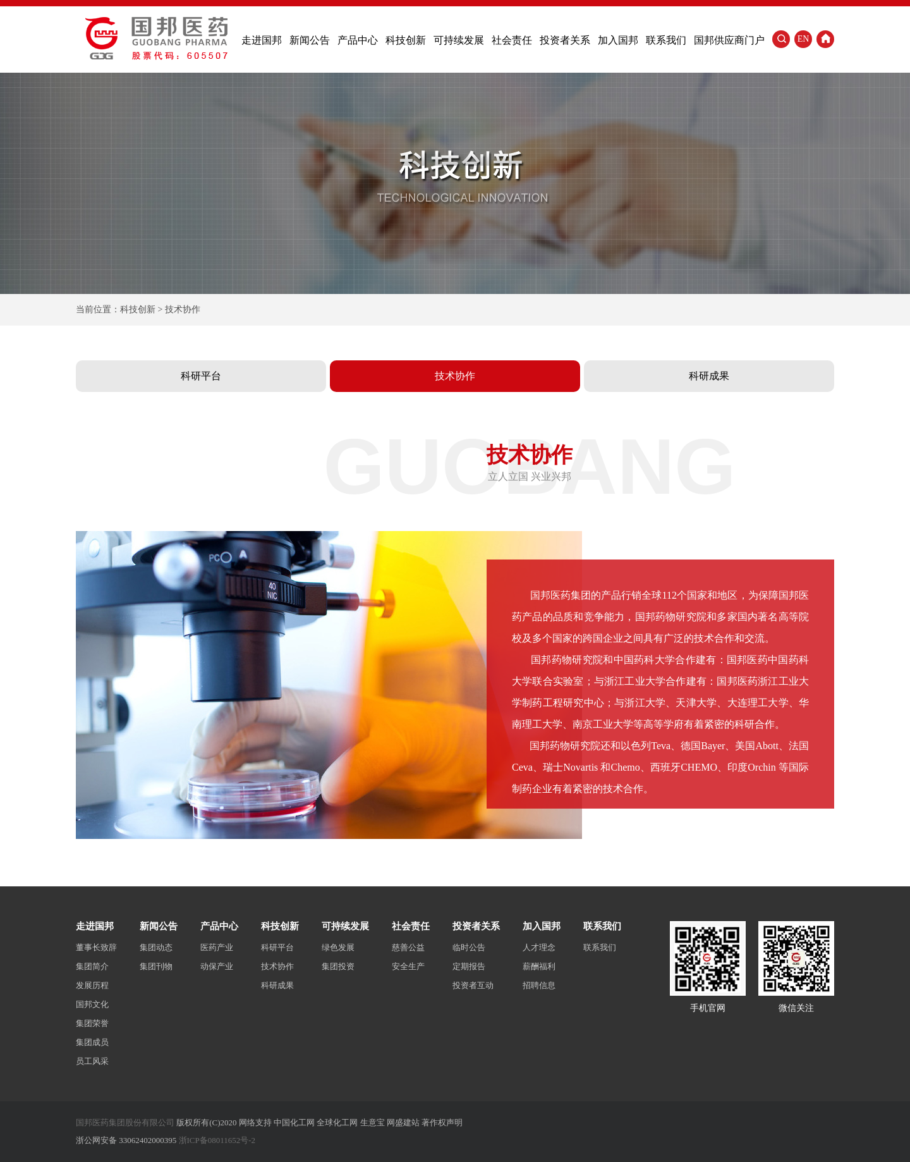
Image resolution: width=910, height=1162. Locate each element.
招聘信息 (539, 985)
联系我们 (666, 40)
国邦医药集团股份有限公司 (125, 1122)
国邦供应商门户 (729, 40)
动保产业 (216, 966)
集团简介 (92, 966)
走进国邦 (261, 40)
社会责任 (512, 40)
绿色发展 (338, 947)
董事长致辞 (96, 947)
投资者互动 (473, 985)
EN (804, 39)
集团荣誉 (92, 1023)
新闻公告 (309, 40)
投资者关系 (565, 40)
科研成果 (709, 375)
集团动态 (156, 947)
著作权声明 (442, 1122)
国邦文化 (92, 1004)
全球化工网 (337, 1122)
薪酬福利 (539, 966)
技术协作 (455, 375)
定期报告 (468, 966)
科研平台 (201, 375)
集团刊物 (156, 966)
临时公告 (468, 947)
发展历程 (92, 985)
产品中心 (357, 40)
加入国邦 (618, 40)
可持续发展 (459, 40)
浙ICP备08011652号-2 (217, 1140)
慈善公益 (408, 947)
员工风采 (92, 1061)
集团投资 (338, 966)
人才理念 (539, 947)
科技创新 (405, 40)
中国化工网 (294, 1122)
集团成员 (92, 1042)
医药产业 (216, 947)
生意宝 (372, 1122)
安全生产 (408, 966)
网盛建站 (403, 1122)
